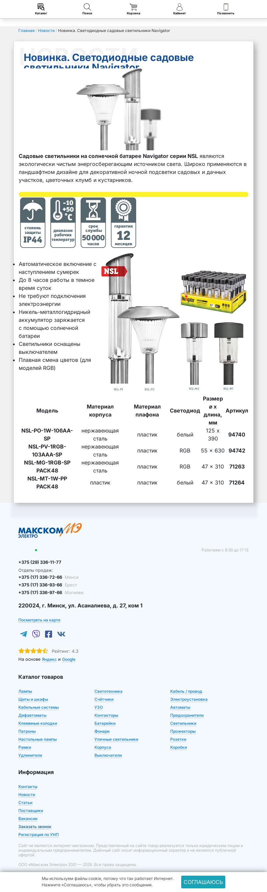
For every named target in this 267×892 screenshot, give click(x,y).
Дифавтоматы (32, 715)
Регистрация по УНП (38, 834)
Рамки (24, 747)
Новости (26, 794)
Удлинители (30, 755)
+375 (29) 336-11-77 (39, 562)
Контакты (27, 786)
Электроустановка (189, 699)
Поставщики (30, 810)
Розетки (178, 739)
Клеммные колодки (37, 723)
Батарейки (104, 723)
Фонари (101, 731)
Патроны (27, 731)
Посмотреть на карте (39, 619)
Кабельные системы (38, 707)
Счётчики (103, 699)
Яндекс (49, 659)
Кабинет (180, 9)
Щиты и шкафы (33, 699)
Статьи (25, 802)
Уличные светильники (116, 739)
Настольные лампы (37, 739)
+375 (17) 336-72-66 (48, 577)
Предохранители (187, 715)
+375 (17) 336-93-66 (47, 584)
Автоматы (180, 707)
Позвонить (225, 9)
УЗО (98, 707)
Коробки (178, 747)
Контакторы (106, 715)
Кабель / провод (186, 691)
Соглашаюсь (203, 882)
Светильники (183, 723)
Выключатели (108, 755)
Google (68, 659)
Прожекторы (183, 731)
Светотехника (108, 691)
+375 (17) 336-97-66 (50, 592)
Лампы (25, 691)
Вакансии (27, 818)
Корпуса (102, 747)
